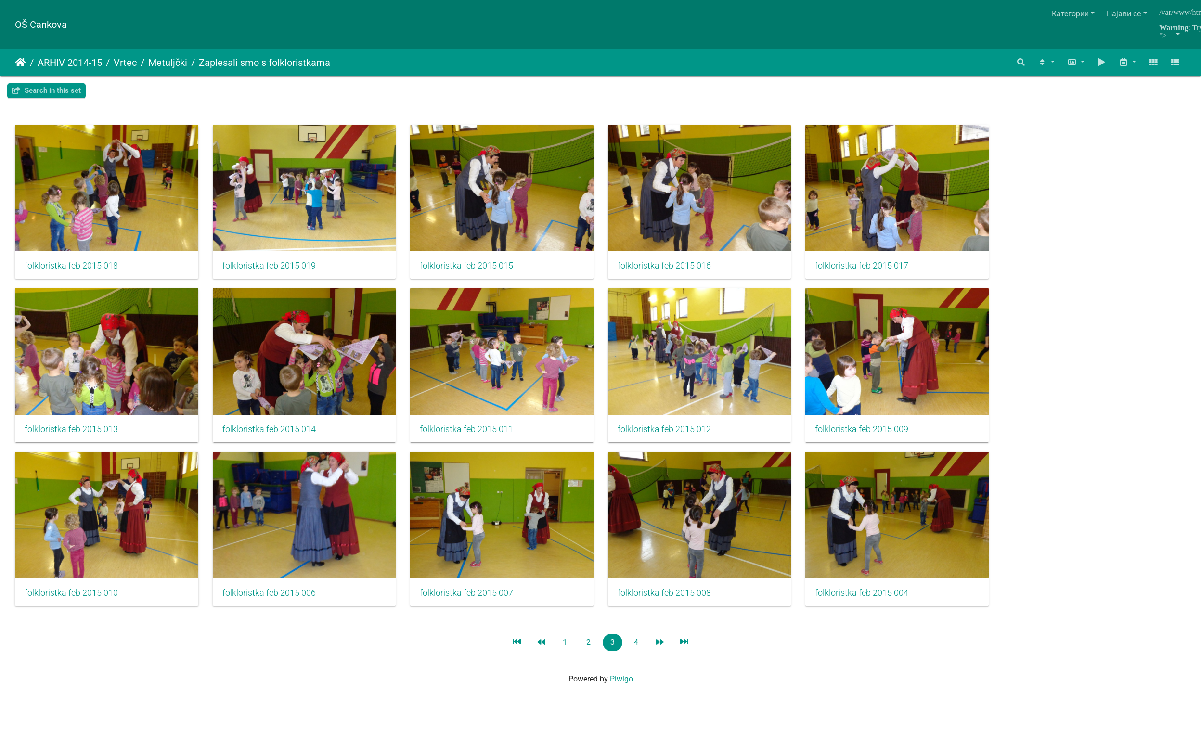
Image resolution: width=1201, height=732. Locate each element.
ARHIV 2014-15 (70, 62)
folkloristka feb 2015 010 (71, 602)
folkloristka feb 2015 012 (677, 435)
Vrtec (125, 62)
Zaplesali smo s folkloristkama (264, 62)
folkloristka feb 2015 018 (71, 269)
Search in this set (46, 90)
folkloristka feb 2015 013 (71, 435)
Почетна (20, 62)
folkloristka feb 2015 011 (475, 435)
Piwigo (621, 688)
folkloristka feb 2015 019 (273, 269)
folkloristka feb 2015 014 (273, 435)
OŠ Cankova (41, 24)
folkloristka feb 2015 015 (475, 269)
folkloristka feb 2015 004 (879, 602)
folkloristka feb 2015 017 (879, 269)
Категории (1070, 13)
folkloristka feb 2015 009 (879, 435)
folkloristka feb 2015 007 (475, 602)
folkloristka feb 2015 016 (677, 269)
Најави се (1124, 13)
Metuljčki (167, 62)
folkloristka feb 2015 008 (677, 602)
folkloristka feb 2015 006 (273, 602)
